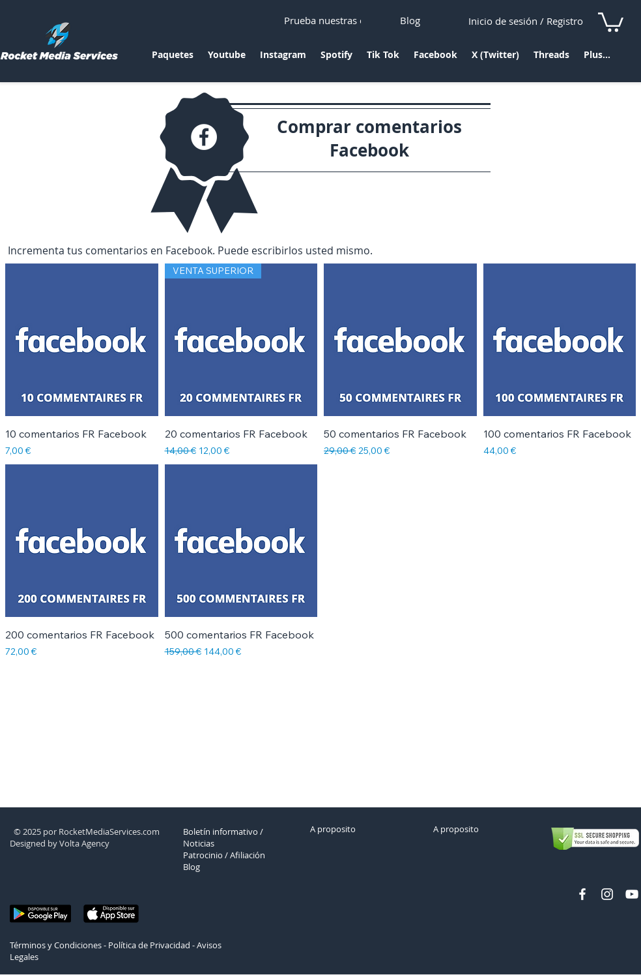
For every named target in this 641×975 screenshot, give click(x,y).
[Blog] (410, 20)
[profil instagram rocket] (607, 894)
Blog (191, 867)
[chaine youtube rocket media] (632, 894)
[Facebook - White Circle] (204, 137)
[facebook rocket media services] (582, 894)
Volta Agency (84, 843)
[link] (610, 21)
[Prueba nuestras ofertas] (337, 20)
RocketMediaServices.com (109, 831)
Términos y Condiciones (56, 945)
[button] (173, 59)
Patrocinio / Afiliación (224, 855)
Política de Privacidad (149, 945)
